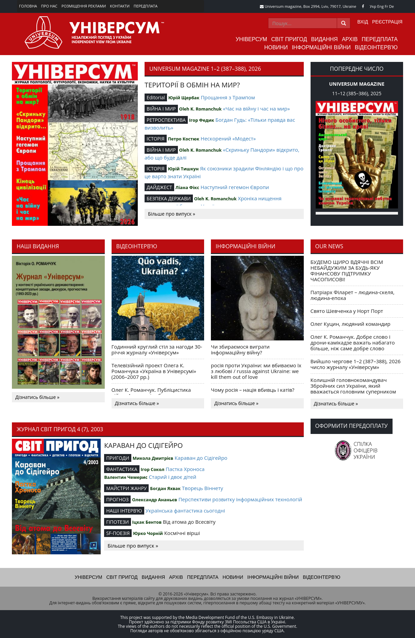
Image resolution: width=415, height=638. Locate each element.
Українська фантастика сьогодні (185, 510)
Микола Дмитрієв (153, 458)
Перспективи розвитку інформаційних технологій (240, 499)
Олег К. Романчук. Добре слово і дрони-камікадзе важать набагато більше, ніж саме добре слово (353, 342)
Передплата (145, 6)
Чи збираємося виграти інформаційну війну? (240, 349)
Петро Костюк (183, 139)
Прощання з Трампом (228, 97)
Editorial (156, 97)
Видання (324, 39)
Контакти (120, 6)
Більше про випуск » (171, 214)
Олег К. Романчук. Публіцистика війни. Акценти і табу (151, 392)
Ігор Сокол (152, 469)
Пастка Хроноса (185, 469)
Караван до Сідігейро (201, 457)
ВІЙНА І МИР (161, 108)
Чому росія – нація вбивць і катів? (252, 389)
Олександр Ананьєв (154, 500)
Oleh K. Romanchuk (200, 109)
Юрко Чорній (148, 533)
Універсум (251, 39)
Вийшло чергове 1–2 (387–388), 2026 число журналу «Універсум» (356, 364)
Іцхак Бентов (147, 522)
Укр (373, 6)
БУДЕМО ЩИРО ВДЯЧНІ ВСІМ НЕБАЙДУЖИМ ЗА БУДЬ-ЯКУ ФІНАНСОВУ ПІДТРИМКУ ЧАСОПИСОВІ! (347, 270)
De (391, 6)
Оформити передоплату (351, 426)
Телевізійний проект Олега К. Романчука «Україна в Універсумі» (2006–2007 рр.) (154, 371)
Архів (350, 39)
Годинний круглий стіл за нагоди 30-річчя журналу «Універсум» (157, 349)
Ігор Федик (201, 120)
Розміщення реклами (84, 6)
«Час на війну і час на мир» (256, 108)
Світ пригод (289, 39)
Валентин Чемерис (125, 477)
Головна (28, 6)
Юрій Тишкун (183, 169)
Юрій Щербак (183, 98)
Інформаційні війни (321, 47)
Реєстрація (387, 21)
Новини (276, 47)
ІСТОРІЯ (156, 138)
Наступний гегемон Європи (234, 187)
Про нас (49, 6)
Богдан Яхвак (165, 488)
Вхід (363, 21)
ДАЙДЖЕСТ (159, 187)
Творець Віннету (202, 488)
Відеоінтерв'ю (376, 47)
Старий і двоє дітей (172, 476)
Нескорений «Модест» (228, 138)
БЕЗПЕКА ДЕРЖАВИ (169, 198)
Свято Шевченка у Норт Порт (347, 310)
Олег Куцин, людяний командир (351, 323)
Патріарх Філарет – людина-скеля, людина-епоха (353, 295)
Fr (386, 6)
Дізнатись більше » (37, 397)
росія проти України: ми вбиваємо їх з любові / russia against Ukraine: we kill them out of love (256, 371)
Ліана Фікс (187, 187)
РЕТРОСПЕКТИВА (166, 120)
